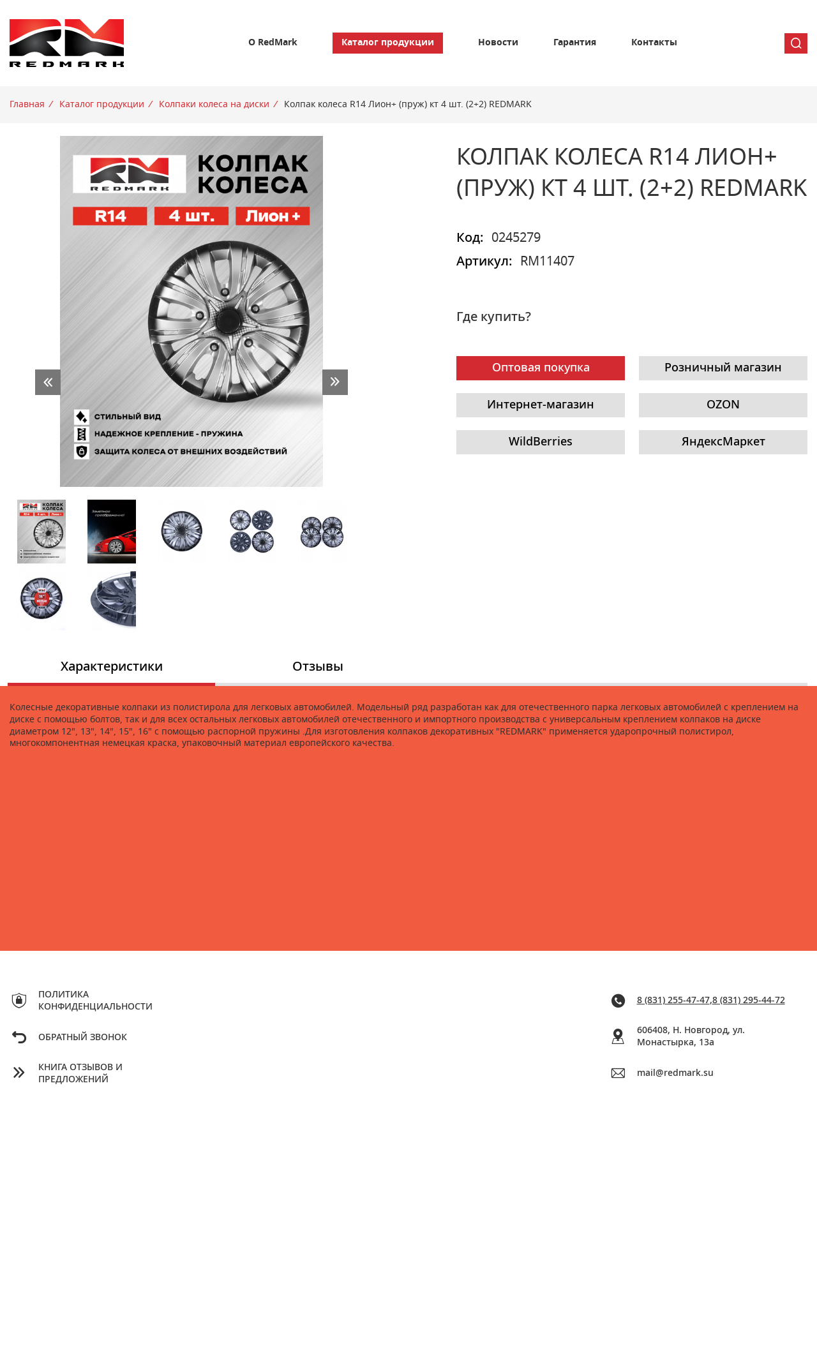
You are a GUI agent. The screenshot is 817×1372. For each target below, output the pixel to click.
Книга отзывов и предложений (80, 1073)
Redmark (67, 43)
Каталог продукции (387, 42)
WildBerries (541, 442)
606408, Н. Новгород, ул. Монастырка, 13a (691, 1036)
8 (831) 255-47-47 (673, 1000)
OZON (723, 405)
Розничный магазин (723, 368)
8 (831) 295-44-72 (748, 1000)
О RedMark (272, 42)
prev (48, 382)
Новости (498, 42)
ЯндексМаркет (723, 442)
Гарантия (574, 42)
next (335, 382)
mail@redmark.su (675, 1073)
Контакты (654, 42)
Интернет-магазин (540, 405)
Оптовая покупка (541, 368)
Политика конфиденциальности (95, 1000)
